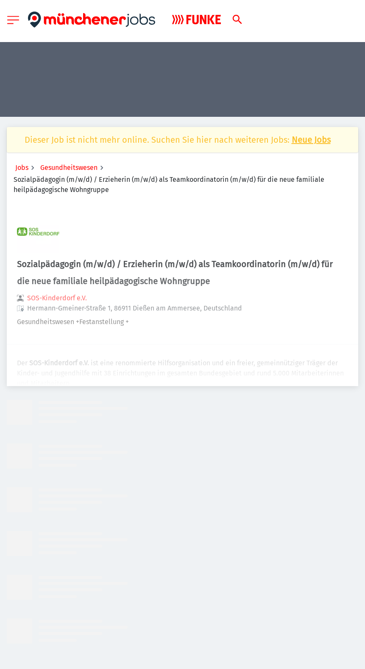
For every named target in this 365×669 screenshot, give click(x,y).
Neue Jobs (311, 140)
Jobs (21, 168)
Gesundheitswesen (69, 168)
